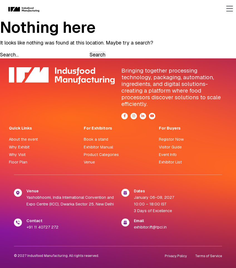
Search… (9, 54)
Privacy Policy (176, 256)
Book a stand (96, 139)
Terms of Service (208, 256)
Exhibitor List (170, 162)
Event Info (168, 154)
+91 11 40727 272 (42, 227)
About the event (23, 139)
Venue (89, 162)
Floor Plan (18, 162)
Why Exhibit (19, 147)
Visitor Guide (170, 147)
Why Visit (17, 154)
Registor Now (171, 139)
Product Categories (101, 154)
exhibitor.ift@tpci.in (150, 227)
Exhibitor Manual (98, 147)
